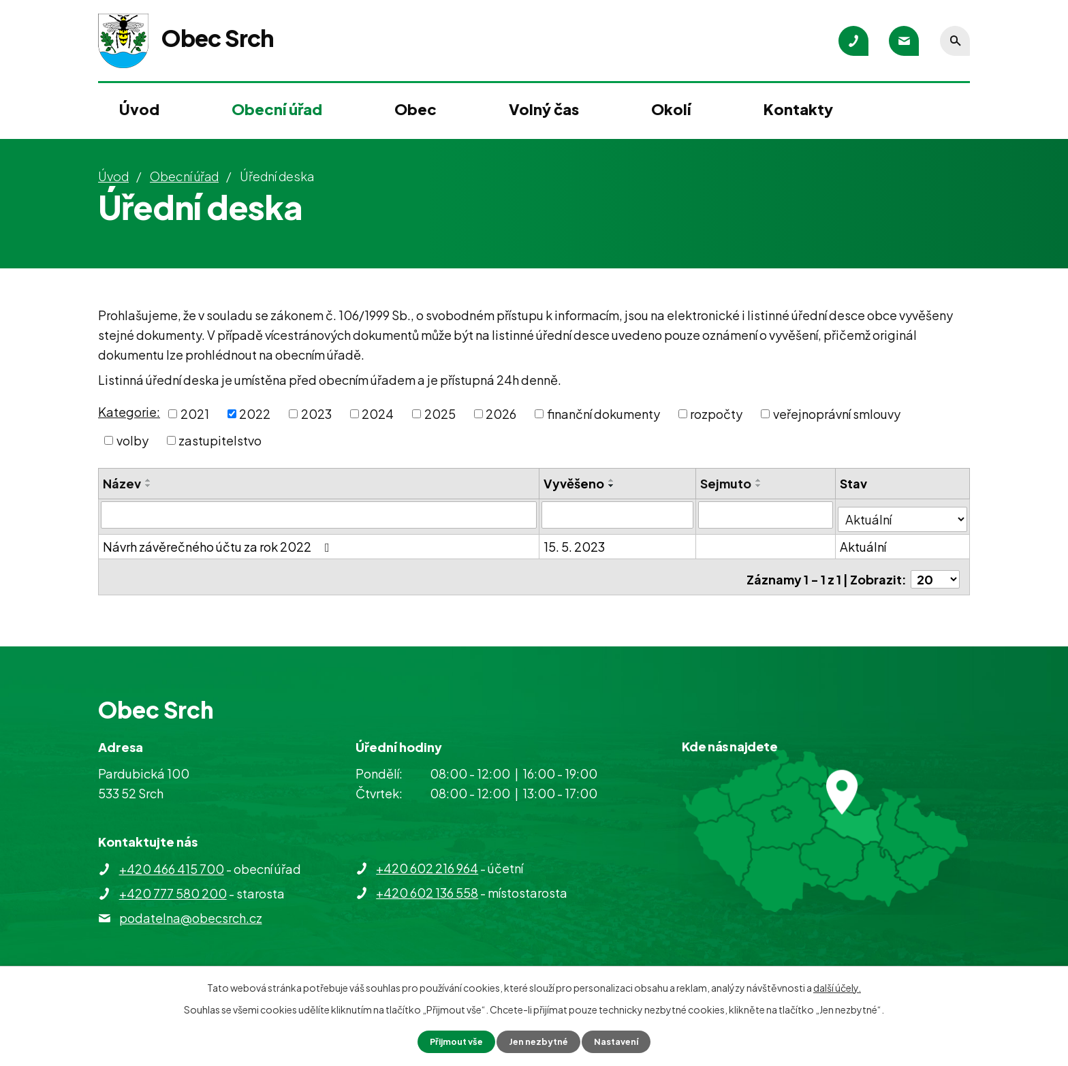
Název (122, 483)
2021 (194, 414)
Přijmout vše (451, 1041)
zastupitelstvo (220, 440)
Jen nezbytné (539, 1041)
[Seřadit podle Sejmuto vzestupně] (760, 480)
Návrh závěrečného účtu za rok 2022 (219, 542)
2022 (254, 414)
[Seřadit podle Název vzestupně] (148, 480)
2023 (316, 414)
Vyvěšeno (574, 483)
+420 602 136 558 (427, 892)
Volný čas (544, 109)
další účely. (837, 986)
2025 (440, 414)
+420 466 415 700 (171, 869)
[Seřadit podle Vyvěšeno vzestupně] (612, 480)
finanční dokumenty (603, 414)
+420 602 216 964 (427, 868)
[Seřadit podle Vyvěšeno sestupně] (612, 485)
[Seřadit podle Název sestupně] (148, 485)
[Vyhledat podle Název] (319, 514)
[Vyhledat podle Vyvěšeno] (618, 514)
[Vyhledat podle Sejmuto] (767, 514)
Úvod (139, 109)
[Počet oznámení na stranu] (935, 570)
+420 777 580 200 (173, 893)
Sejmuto (727, 483)
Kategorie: (129, 412)
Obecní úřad (277, 109)
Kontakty (798, 109)
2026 (501, 414)
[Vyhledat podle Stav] (903, 513)
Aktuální (865, 542)
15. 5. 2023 (575, 542)
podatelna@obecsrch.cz (190, 918)
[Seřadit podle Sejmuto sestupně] (760, 485)
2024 (378, 414)
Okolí (671, 109)
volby (132, 440)
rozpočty (716, 414)
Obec (415, 109)
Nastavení (623, 1041)
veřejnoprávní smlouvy (836, 414)
